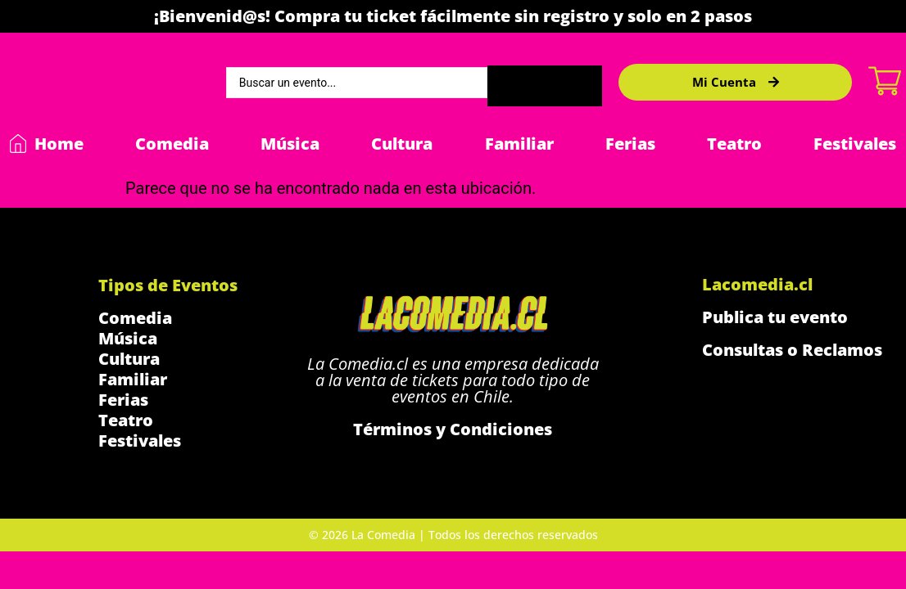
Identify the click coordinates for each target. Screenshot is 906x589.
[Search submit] (544, 82)
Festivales (854, 144)
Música (289, 144)
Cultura (402, 144)
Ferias (630, 144)
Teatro (734, 144)
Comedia (172, 144)
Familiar (519, 144)
